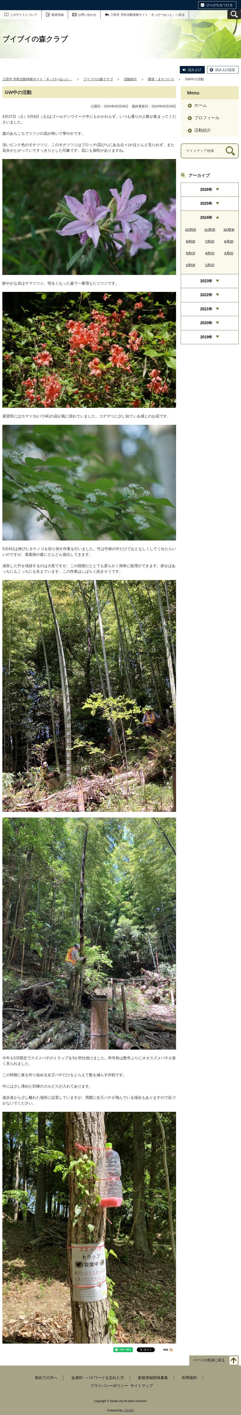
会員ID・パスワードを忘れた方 (97, 1378)
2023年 (206, 281)
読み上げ (194, 70)
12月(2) (190, 230)
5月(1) (190, 253)
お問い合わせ (87, 14)
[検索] (230, 151)
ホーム (200, 105)
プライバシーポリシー (109, 1386)
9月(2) (190, 241)
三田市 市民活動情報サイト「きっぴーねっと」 (37, 79)
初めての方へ (46, 1378)
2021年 (206, 309)
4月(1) (209, 253)
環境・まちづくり (161, 79)
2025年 (206, 203)
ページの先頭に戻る (209, 1360)
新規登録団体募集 (153, 1378)
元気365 (128, 1410)
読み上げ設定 (225, 70)
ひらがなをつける (219, 5)
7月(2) (209, 241)
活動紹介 (130, 79)
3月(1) (228, 253)
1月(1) (209, 265)
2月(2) (190, 265)
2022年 (206, 295)
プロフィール (207, 117)
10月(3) (228, 230)
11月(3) (209, 230)
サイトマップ (141, 1386)
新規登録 (58, 14)
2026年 (206, 190)
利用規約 (189, 1378)
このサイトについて (23, 14)
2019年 (206, 337)
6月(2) (228, 241)
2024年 (206, 218)
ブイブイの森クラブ (98, 79)
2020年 (206, 323)
